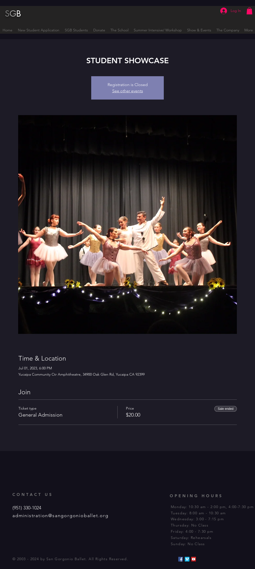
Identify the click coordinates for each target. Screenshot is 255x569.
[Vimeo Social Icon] (187, 559)
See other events (127, 90)
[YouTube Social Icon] (193, 559)
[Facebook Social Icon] (180, 559)
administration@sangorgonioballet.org (60, 515)
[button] (249, 10)
